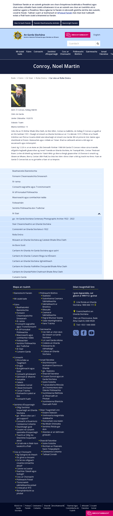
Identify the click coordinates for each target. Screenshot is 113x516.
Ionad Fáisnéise (47, 360)
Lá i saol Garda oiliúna (52, 340)
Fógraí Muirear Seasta (53, 318)
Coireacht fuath (24, 399)
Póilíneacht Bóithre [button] (78, 52)
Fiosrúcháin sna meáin (53, 421)
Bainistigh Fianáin (70, 23)
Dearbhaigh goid (24, 426)
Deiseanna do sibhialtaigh (49, 347)
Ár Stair (29, 78)
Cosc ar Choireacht (22, 452)
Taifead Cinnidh (50, 454)
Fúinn (20, 78)
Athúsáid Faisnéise (85, 507)
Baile (13, 78)
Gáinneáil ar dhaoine (26, 376)
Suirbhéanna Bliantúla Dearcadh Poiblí (53, 402)
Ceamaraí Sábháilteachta (49, 314)
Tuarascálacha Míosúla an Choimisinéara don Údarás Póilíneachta (53, 387)
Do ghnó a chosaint (25, 457)
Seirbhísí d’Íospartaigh (24, 404)
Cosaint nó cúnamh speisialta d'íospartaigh (27, 431)
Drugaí (20, 365)
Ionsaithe (21, 379)
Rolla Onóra (41, 78)
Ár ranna (21, 321)
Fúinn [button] (28, 51)
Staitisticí (47, 295)
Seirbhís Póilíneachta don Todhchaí (26, 344)
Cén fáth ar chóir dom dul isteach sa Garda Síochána (52, 335)
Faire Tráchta (49, 323)
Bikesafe (46, 309)
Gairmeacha (45, 329)
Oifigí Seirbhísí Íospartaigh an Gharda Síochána (27, 410)
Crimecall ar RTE (24, 487)
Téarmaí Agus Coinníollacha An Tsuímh (72, 508)
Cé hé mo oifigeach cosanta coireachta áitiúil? (25, 463)
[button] (99, 213)
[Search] (81, 43)
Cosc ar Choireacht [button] (65, 52)
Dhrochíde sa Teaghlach (23, 361)
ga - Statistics (49, 371)
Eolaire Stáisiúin (50, 412)
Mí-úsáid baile (20, 52)
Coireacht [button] (38, 51)
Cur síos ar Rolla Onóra (60, 78)
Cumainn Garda (24, 351)
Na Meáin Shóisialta (52, 423)
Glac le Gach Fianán (22, 23)
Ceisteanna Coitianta (52, 451)
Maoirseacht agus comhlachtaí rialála (25, 336)
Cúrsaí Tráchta (23, 390)
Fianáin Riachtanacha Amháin (46, 23)
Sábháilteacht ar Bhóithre (50, 305)
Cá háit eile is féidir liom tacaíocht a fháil (27, 444)
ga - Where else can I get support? (26, 417)
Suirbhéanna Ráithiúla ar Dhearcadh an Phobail (53, 396)
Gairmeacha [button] (91, 51)
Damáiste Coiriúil (24, 385)
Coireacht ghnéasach (26, 374)
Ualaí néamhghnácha (52, 320)
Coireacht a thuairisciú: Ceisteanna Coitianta (27, 422)
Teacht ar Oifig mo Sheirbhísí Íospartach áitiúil (26, 438)
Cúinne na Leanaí (24, 468)
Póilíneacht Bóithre (49, 293)
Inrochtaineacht (80, 35)
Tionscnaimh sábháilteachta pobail (26, 483)
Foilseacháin (22, 340)
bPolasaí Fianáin (64, 12)
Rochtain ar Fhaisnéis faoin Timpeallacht (52, 447)
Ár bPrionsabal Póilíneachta (23, 331)
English (97, 34)
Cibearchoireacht (24, 387)
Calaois (20, 382)
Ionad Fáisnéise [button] (104, 52)
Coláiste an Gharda (51, 343)
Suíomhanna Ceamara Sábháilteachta (53, 300)
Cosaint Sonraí (94, 507)
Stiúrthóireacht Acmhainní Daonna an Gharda (52, 365)
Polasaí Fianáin (28, 507)
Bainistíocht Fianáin (23, 293)
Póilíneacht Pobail (25, 479)
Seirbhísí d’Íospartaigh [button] (51, 52)
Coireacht (18, 357)
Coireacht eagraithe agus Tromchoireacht (26, 325)
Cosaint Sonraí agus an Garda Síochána (53, 378)
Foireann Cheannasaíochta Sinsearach (24, 316)
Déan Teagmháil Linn (50, 410)
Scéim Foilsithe (49, 382)
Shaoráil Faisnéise (51, 373)
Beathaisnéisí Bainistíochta (23, 308)
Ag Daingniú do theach (27, 454)
